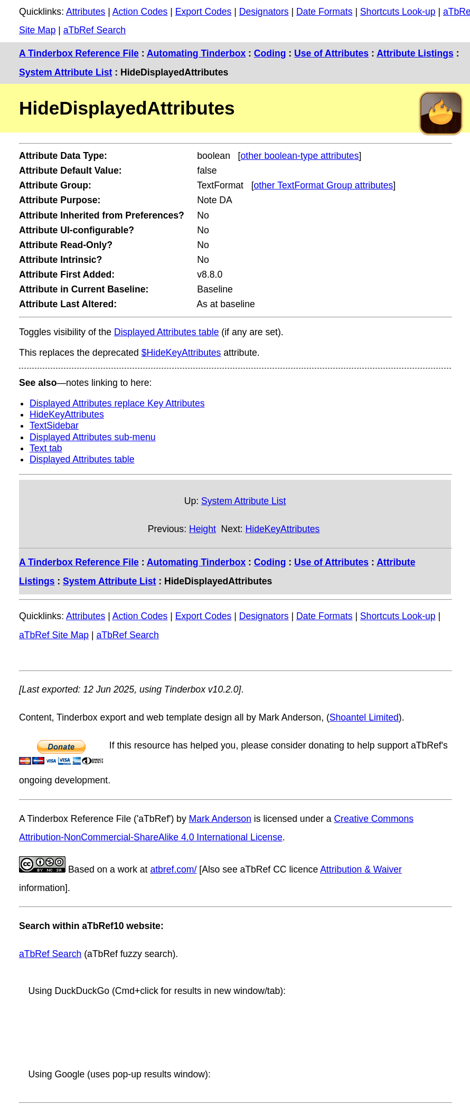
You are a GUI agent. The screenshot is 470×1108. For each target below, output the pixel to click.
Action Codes (140, 11)
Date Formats (324, 11)
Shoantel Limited (364, 717)
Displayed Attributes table (166, 332)
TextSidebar (54, 425)
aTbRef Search (94, 30)
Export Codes (203, 11)
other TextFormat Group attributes (323, 185)
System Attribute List (65, 72)
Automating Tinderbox (196, 53)
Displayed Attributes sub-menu (93, 437)
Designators (264, 11)
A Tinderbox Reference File (79, 53)
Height (202, 529)
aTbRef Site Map (54, 635)
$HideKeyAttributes (181, 352)
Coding (270, 53)
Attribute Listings (415, 53)
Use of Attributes (331, 53)
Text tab (46, 448)
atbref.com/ (173, 869)
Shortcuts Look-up (398, 11)
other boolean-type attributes (299, 155)
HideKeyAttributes (67, 414)
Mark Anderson (220, 818)
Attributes (85, 11)
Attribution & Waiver (361, 869)
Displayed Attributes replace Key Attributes (117, 403)
